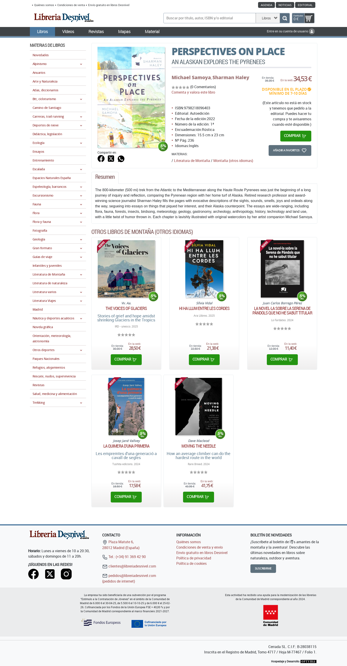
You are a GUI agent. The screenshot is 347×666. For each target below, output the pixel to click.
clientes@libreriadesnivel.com (129, 566)
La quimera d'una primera (126, 446)
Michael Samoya (191, 77)
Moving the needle (198, 446)
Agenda (266, 5)
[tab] (105, 178)
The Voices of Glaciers (126, 308)
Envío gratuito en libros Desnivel (108, 5)
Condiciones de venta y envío (199, 547)
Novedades (41, 55)
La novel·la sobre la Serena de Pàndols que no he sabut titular (282, 310)
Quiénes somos (44, 5)
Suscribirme (263, 568)
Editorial (305, 5)
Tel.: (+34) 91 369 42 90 (124, 556)
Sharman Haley (230, 77)
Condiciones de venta (71, 5)
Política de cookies (191, 563)
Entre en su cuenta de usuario (291, 31)
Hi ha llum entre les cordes (204, 308)
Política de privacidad (193, 558)
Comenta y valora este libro (193, 92)
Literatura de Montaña (192, 160)
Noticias (285, 5)
